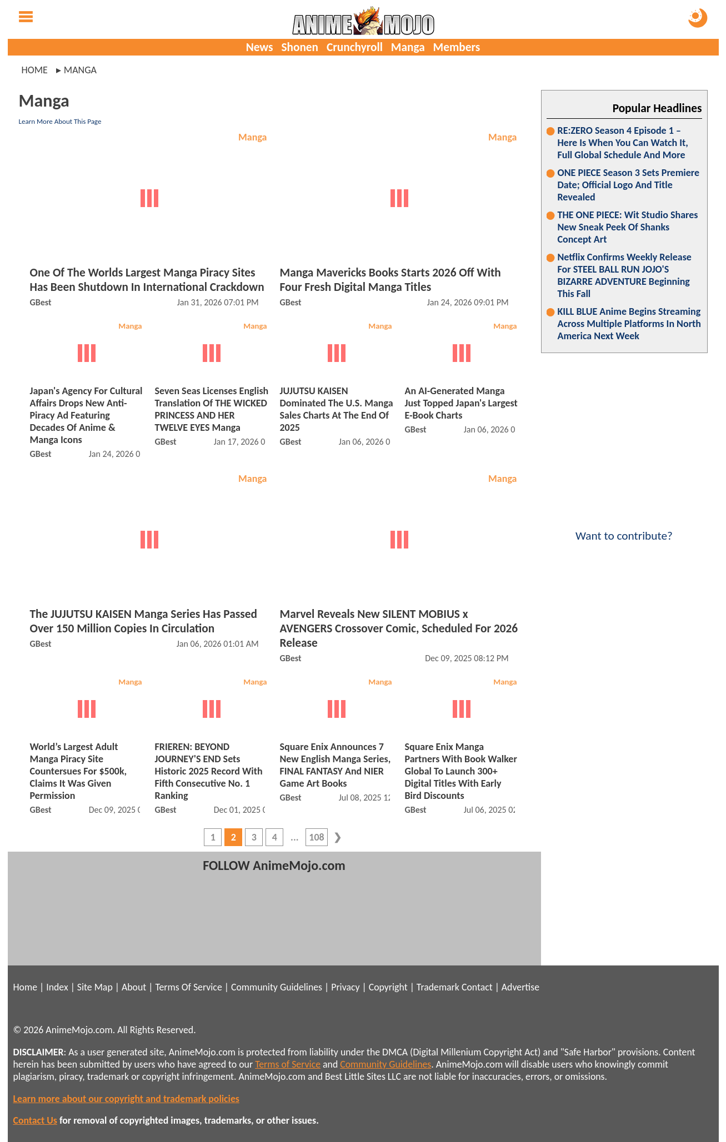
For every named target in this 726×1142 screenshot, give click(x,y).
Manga (408, 47)
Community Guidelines (276, 987)
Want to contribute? (624, 528)
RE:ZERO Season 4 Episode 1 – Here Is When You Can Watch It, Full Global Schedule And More (623, 142)
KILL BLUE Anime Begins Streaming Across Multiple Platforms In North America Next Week (629, 323)
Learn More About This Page (60, 121)
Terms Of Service (188, 987)
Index (57, 987)
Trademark (438, 987)
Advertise (520, 987)
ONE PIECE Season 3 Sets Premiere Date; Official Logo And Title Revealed (629, 185)
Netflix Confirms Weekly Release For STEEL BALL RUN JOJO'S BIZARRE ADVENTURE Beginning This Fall (625, 275)
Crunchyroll (355, 47)
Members (456, 47)
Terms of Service (288, 1064)
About (134, 987)
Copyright (388, 987)
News (259, 47)
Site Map (95, 987)
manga (80, 70)
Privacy (345, 987)
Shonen (299, 47)
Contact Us (35, 1120)
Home (35, 70)
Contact (477, 987)
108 (316, 837)
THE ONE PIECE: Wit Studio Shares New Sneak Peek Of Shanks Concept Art (628, 227)
